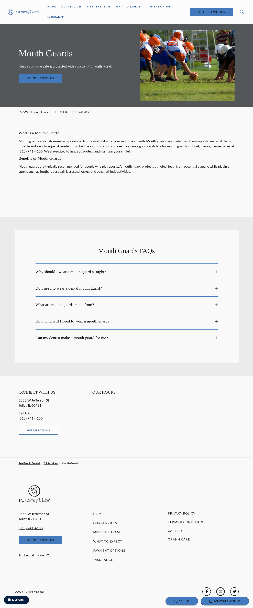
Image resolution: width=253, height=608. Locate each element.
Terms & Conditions (186, 522)
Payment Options (159, 6)
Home (51, 6)
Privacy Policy (181, 513)
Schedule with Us (211, 11)
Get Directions (38, 430)
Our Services (71, 6)
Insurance (55, 17)
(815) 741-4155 (81, 111)
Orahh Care (179, 539)
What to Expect (128, 6)
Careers (175, 531)
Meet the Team (98, 6)
